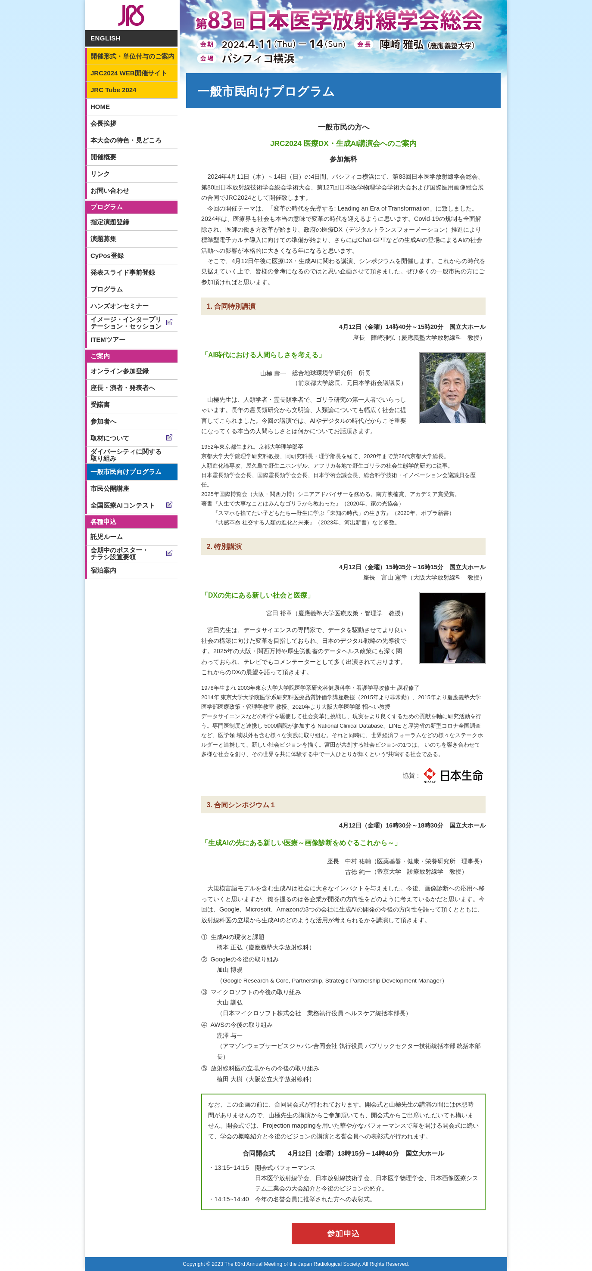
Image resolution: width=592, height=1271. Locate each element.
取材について (109, 438)
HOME (100, 106)
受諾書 (100, 404)
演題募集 (103, 238)
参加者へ (103, 421)
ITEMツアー (107, 339)
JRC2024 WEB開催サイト (128, 73)
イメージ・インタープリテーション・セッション (126, 323)
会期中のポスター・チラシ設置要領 (119, 553)
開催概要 (103, 157)
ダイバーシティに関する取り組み (126, 455)
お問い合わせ (109, 190)
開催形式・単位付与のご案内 (132, 56)
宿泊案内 (103, 570)
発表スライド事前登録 (122, 272)
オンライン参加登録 (119, 371)
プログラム (106, 289)
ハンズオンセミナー (119, 306)
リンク (100, 173)
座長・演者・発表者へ (122, 387)
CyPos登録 (107, 255)
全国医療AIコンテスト (122, 505)
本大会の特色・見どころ (126, 140)
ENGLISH (105, 38)
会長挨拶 (103, 123)
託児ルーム (106, 536)
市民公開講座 (109, 488)
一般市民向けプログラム (126, 471)
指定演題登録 (109, 222)
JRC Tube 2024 (113, 89)
